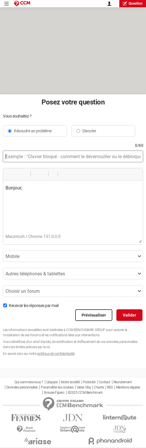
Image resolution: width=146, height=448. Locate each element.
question (133, 3)
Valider (129, 315)
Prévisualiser (94, 315)
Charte (99, 387)
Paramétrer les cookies (57, 387)
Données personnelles (22, 387)
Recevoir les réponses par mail (33, 305)
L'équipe (51, 382)
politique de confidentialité (56, 354)
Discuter (89, 131)
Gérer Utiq (84, 387)
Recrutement (122, 382)
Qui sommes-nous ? (29, 382)
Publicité (89, 382)
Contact (104, 382)
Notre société (70, 382)
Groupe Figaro (54, 393)
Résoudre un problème (32, 131)
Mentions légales (128, 387)
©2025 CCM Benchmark (85, 393)
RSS (110, 387)
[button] (10, 174)
